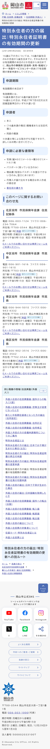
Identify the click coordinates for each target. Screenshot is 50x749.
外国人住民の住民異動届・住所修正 (23, 428)
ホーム (8, 14)
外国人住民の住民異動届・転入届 (22, 509)
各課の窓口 (16, 564)
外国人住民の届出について (19, 523)
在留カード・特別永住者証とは (21, 533)
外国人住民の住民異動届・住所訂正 (23, 423)
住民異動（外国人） (34, 17)
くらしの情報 (20, 14)
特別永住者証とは (14, 440)
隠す (44, 391)
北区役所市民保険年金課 (13, 567)
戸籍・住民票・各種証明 (12, 17)
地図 (26, 231)
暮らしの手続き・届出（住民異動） (16, 570)
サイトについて (24, 675)
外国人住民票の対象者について (21, 528)
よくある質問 (24, 644)
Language (36, 7)
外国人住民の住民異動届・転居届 (22, 514)
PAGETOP (43, 590)
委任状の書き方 (15, 188)
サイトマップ (23, 667)
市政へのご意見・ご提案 (24, 652)
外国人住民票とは (14, 537)
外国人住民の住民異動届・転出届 (22, 518)
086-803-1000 (18, 713)
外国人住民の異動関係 (12, 573)
